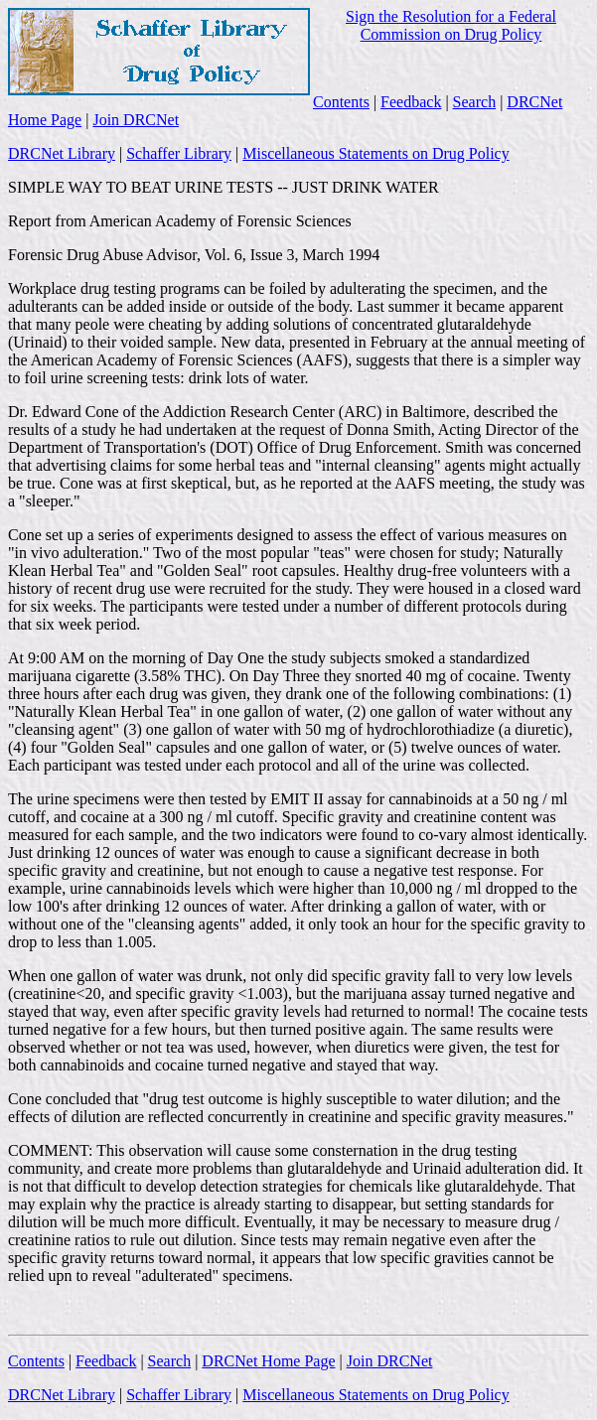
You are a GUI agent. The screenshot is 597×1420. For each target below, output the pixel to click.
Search (475, 101)
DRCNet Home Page (268, 1360)
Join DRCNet (135, 119)
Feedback (410, 101)
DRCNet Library (61, 153)
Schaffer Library (178, 153)
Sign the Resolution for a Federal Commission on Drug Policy (451, 25)
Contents (341, 101)
